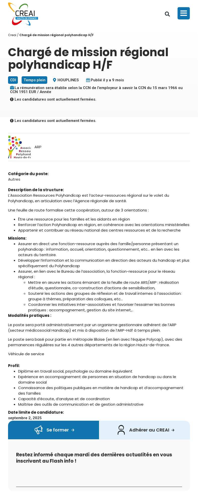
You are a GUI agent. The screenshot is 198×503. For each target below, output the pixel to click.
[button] (167, 14)
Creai (12, 35)
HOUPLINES (68, 80)
